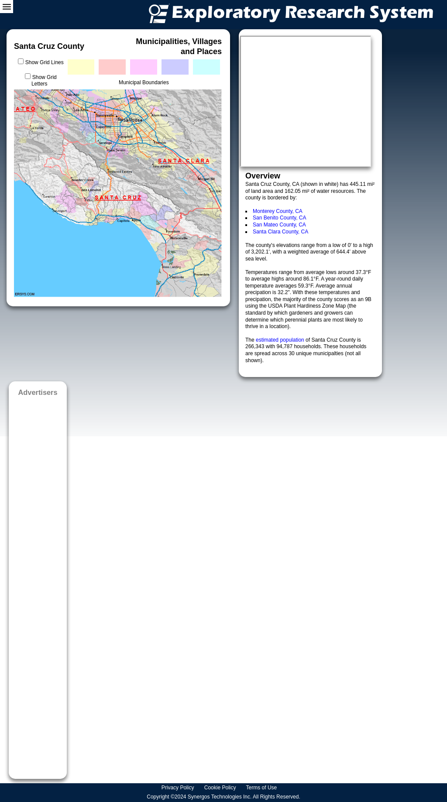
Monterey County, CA (278, 211)
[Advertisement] (37, 585)
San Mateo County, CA (279, 225)
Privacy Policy (179, 788)
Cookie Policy (220, 788)
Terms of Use (262, 788)
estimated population (281, 340)
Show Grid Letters (44, 80)
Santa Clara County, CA (280, 232)
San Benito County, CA (279, 218)
